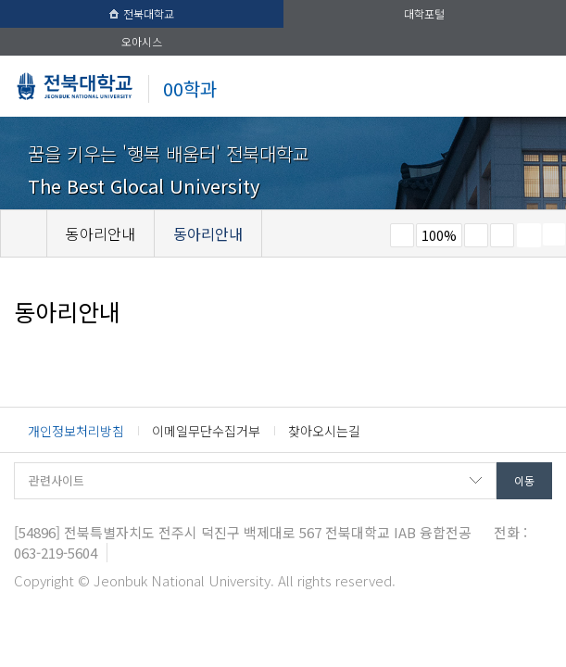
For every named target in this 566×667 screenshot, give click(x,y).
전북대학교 (141, 13)
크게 (476, 235)
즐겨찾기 (502, 235)
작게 (402, 235)
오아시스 (141, 41)
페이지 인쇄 (529, 235)
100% (439, 235)
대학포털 (424, 13)
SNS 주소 (554, 234)
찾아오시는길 (324, 431)
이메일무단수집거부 (206, 431)
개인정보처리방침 (76, 431)
